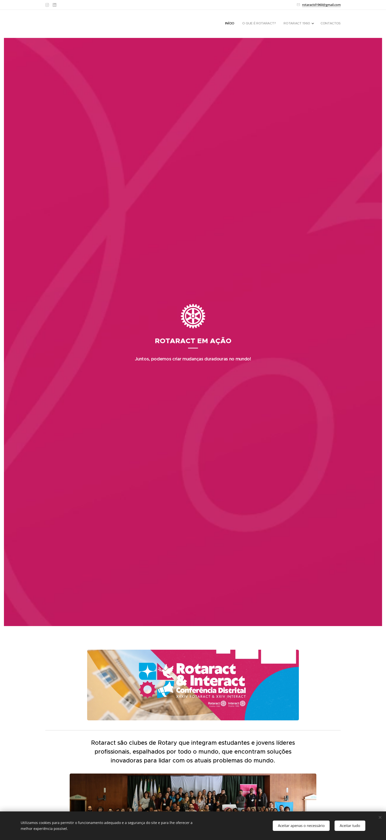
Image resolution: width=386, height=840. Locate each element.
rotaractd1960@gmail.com (321, 4)
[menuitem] (316, 24)
